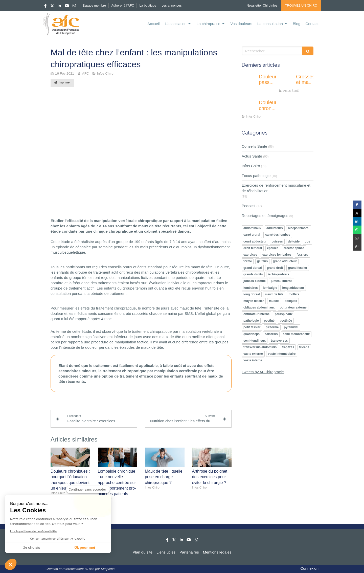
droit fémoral (252, 248)
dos (307, 241)
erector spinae (294, 248)
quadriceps (251, 334)
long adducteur (293, 288)
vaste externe (253, 354)
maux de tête (274, 294)
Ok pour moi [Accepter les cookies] (84, 547)
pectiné (269, 320)
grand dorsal (252, 268)
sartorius (271, 334)
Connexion (309, 568)
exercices (250, 254)
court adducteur (254, 241)
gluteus (262, 261)
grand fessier (297, 268)
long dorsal (251, 294)
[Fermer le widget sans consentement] (88, 490)
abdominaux (252, 228)
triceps (304, 347)
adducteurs (274, 228)
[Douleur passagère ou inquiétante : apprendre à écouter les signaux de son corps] (249, 81)
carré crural (251, 234)
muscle (274, 301)
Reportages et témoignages (265, 215)
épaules (273, 248)
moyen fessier (253, 301)
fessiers (302, 254)
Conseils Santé (254, 146)
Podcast (248, 206)
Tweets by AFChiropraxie (263, 372)
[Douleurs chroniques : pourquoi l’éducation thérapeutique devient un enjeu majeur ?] (249, 107)
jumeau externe (254, 281)
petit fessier (251, 327)
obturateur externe (293, 307)
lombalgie (270, 288)
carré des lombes (277, 234)
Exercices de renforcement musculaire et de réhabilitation (276, 188)
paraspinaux (284, 314)
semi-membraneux (296, 334)
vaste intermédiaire (281, 354)
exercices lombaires (276, 254)
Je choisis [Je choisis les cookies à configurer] (31, 547)
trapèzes (288, 347)
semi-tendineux (254, 340)
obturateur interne (256, 314)
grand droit (275, 268)
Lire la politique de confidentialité (33, 531)
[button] (11, 564)
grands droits (253, 274)
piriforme (272, 327)
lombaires (250, 288)
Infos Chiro (251, 166)
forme (247, 261)
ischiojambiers (278, 274)
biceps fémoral (298, 228)
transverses (279, 340)
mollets (294, 294)
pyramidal (291, 327)
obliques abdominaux (259, 307)
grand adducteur (285, 261)
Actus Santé (252, 156)
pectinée (286, 320)
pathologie (251, 320)
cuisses (277, 241)
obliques (291, 301)
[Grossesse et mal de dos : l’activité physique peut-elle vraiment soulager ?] (286, 81)
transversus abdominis (260, 347)
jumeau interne (281, 281)
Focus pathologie (256, 175)
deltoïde (294, 241)
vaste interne (252, 360)
